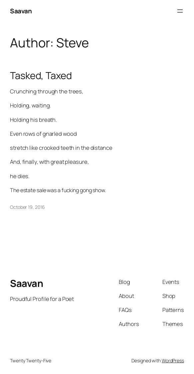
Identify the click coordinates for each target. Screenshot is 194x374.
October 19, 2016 (27, 207)
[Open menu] (180, 11)
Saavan (21, 11)
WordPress (173, 360)
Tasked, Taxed (41, 75)
